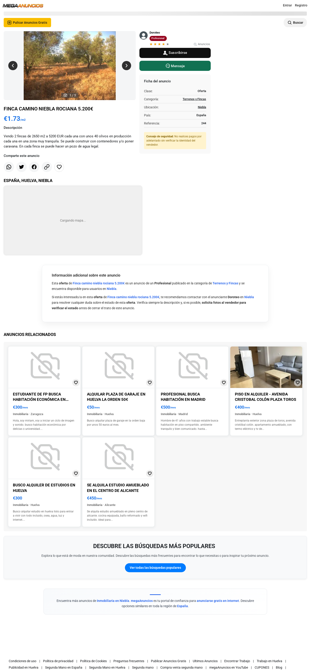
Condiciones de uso (22, 661)
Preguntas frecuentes (128, 661)
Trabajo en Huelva (269, 661)
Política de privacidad (58, 661)
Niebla (202, 107)
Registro (301, 5)
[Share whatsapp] (9, 167)
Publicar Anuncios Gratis (168, 661)
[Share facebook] (34, 167)
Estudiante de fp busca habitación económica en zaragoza (39, 399)
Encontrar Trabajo (237, 661)
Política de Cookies (93, 661)
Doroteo (155, 32)
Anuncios (201, 44)
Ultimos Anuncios (205, 661)
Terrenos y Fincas (194, 99)
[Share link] (47, 167)
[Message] (175, 66)
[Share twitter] (21, 167)
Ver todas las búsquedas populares (155, 567)
